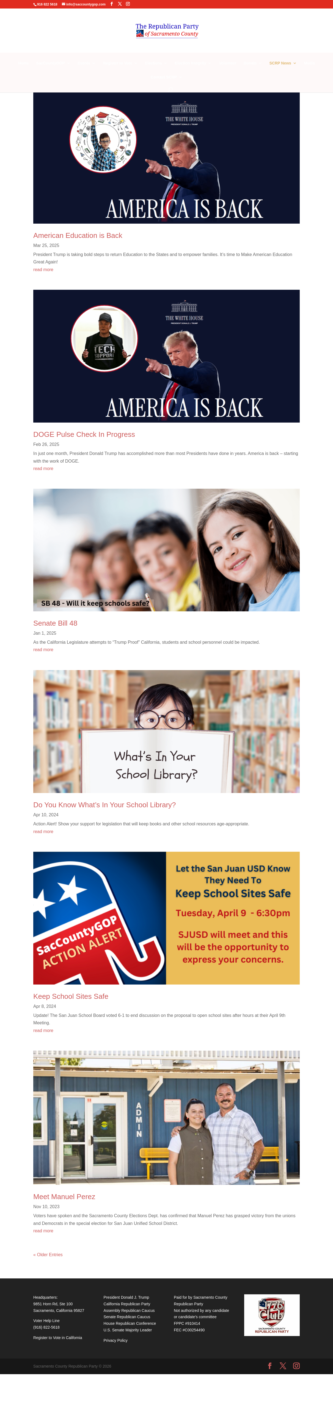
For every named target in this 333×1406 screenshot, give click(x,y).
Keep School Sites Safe (70, 996)
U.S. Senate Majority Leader (128, 1330)
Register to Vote (117, 63)
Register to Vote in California (57, 1337)
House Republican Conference (130, 1323)
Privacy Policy (116, 1340)
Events (84, 63)
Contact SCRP (164, 77)
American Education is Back (77, 235)
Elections (153, 63)
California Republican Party (127, 1304)
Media (309, 63)
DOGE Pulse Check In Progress (84, 434)
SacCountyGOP (50, 63)
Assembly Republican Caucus (129, 1310)
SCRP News (280, 63)
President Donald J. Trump (126, 1297)
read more (43, 269)
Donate (250, 63)
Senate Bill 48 (55, 623)
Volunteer (227, 63)
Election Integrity (190, 63)
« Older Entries (48, 1254)
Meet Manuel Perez (64, 1197)
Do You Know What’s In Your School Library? (104, 805)
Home (23, 63)
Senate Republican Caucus (127, 1317)
